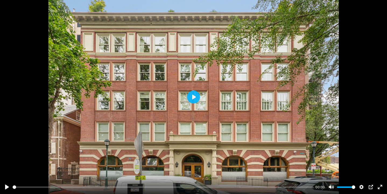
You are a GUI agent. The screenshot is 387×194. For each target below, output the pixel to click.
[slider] (163, 187)
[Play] (7, 187)
